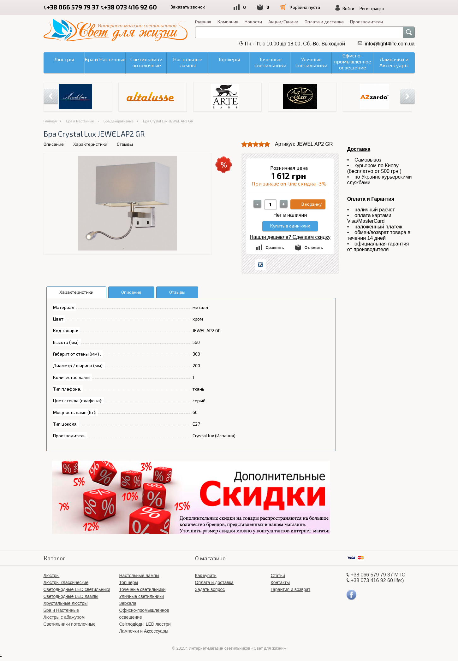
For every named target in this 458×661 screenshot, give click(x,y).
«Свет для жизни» (268, 648)
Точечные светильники (142, 589)
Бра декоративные (119, 121)
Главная (203, 21)
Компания (227, 21)
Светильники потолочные (70, 624)
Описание (54, 144)
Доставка (359, 149)
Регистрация (374, 8)
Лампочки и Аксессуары (143, 631)
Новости (253, 21)
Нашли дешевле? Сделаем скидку (290, 237)
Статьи (278, 575)
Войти (351, 8)
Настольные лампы (139, 575)
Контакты (280, 582)
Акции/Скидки (283, 21)
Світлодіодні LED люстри (145, 624)
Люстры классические (66, 582)
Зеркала (127, 603)
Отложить (314, 247)
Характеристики (90, 144)
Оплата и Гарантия (371, 199)
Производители (366, 21)
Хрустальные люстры (66, 603)
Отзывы (125, 144)
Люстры (52, 575)
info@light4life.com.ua (390, 43)
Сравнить (275, 247)
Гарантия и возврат (291, 589)
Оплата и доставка (324, 21)
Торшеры (128, 582)
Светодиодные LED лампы (71, 596)
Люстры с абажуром (64, 617)
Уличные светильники (141, 596)
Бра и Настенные (80, 121)
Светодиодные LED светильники (77, 589)
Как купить (206, 575)
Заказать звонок (188, 6)
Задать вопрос (210, 589)
